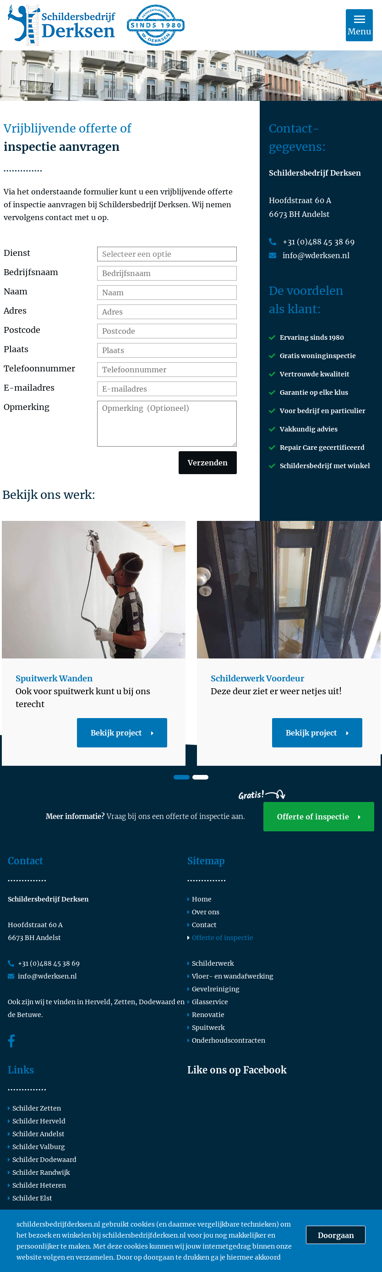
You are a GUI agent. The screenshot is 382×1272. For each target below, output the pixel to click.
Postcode (22, 330)
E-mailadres (29, 387)
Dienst (17, 253)
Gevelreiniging (213, 989)
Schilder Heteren (37, 1185)
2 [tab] (200, 777)
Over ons (203, 912)
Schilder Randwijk (39, 1172)
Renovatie (205, 1015)
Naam (15, 291)
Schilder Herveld (36, 1121)
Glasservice (207, 1002)
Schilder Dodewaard (42, 1160)
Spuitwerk (205, 1027)
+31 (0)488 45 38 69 (312, 241)
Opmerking (26, 407)
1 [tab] (182, 777)
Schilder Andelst (36, 1134)
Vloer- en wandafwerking (230, 976)
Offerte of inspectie (318, 816)
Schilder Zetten (34, 1108)
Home (199, 899)
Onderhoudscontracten (226, 1040)
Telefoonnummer (39, 368)
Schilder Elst (30, 1198)
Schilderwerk (210, 963)
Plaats (16, 349)
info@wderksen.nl (309, 255)
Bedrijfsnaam (31, 272)
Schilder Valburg (36, 1147)
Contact (202, 925)
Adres (15, 310)
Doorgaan (336, 1235)
